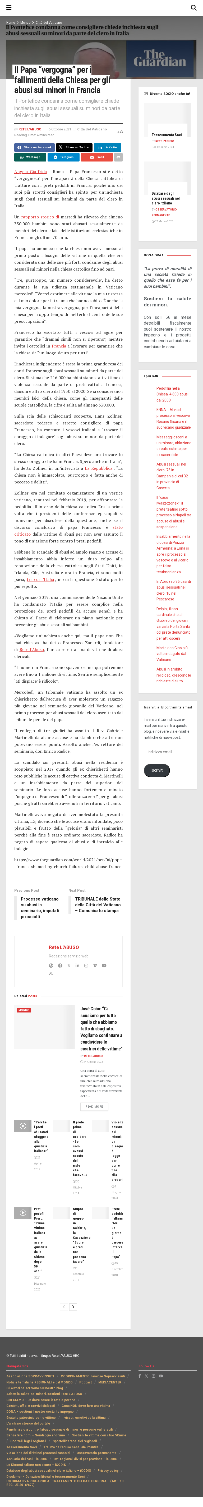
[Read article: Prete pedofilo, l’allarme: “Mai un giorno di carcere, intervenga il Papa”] (100, 1213)
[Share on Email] (97, 157)
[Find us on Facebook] (140, 1376)
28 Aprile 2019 (37, 1163)
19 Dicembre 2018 (117, 1269)
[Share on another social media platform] (118, 157)
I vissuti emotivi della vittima (83, 1418)
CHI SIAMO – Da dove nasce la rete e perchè (40, 1400)
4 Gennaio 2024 (163, 147)
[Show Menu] (8, 8)
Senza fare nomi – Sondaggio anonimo (35, 1435)
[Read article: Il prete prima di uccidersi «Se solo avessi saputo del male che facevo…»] (61, 1126)
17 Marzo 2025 (162, 221)
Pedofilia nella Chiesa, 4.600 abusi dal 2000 (172, 394)
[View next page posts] (73, 1307)
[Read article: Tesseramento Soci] (167, 120)
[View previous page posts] (64, 1307)
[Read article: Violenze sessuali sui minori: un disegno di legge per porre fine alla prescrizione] (100, 1126)
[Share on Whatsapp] (30, 157)
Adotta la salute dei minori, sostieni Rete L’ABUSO (44, 1394)
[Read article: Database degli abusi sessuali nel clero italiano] (167, 178)
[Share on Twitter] (74, 147)
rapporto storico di (40, 217)
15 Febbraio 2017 (78, 1274)
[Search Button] (194, 8)
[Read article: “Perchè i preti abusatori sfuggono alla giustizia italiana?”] (22, 1126)
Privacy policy (108, 1471)
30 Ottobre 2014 (77, 1187)
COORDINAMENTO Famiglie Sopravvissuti (93, 1376)
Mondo (25, 23)
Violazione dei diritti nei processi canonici (38, 1453)
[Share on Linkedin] (107, 147)
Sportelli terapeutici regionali (75, 1441)
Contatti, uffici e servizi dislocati (30, 1406)
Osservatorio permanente (97, 1453)
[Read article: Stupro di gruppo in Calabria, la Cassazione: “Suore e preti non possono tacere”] (61, 1213)
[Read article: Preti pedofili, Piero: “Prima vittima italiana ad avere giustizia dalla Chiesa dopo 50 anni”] (22, 1213)
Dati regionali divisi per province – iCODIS (85, 1459)
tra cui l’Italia (40, 579)
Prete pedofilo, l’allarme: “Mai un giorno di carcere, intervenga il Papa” (120, 1233)
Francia (59, 346)
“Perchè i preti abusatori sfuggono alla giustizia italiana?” (41, 1137)
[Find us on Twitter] (146, 1376)
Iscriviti (156, 770)
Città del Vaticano (49, 23)
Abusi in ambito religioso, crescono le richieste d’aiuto (173, 675)
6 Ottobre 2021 (60, 129)
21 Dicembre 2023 (40, 1283)
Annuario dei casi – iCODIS (26, 1459)
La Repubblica (98, 468)
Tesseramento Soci (167, 135)
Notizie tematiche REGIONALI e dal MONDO (39, 1382)
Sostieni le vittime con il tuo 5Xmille (99, 1435)
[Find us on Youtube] (161, 1376)
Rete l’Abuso (32, 649)
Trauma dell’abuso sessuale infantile (71, 1447)
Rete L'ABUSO (30, 129)
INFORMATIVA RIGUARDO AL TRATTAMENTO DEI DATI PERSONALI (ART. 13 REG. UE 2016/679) (64, 1483)
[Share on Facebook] (34, 147)
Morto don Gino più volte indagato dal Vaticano (172, 654)
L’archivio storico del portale (28, 1424)
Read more (96, 1106)
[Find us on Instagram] (153, 1376)
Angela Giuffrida (30, 171)
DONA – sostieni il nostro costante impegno (40, 1412)
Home (10, 23)
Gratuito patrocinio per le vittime (31, 1418)
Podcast (85, 1382)
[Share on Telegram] (64, 157)
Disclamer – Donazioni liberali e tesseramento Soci (45, 1477)
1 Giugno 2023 (116, 1192)
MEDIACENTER (109, 1382)
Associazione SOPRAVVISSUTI (30, 1376)
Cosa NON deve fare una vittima (86, 1406)
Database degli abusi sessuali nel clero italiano (166, 198)
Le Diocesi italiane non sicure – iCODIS (36, 1465)
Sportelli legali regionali (28, 1441)
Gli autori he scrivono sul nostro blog (34, 1388)
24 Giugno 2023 (91, 1061)
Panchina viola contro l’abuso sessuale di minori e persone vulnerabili (59, 1429)
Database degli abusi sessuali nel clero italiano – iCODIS (48, 1471)
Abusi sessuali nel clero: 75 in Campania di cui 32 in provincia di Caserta (172, 476)
